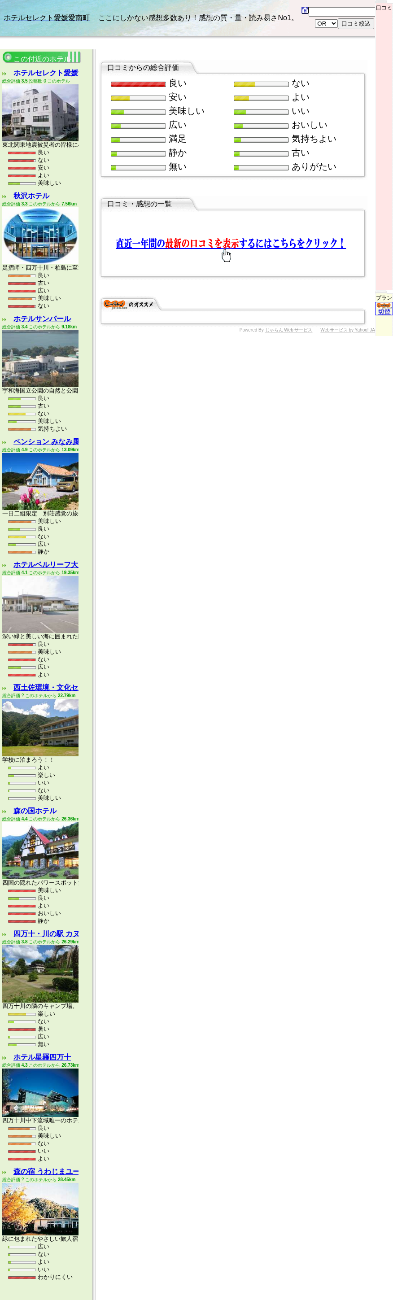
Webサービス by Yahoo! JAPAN (352, 285)
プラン (384, 258)
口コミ (384, 5)
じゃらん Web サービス (289, 285)
